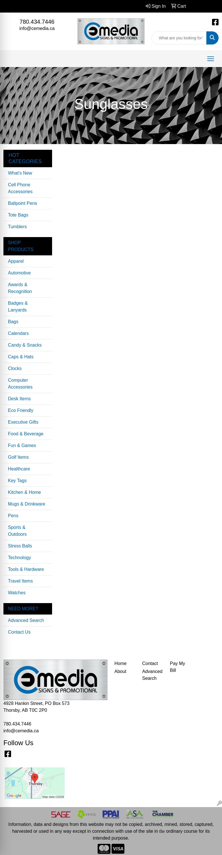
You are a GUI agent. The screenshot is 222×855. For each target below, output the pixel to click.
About (120, 671)
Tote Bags (18, 215)
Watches (17, 592)
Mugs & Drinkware (26, 504)
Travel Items (20, 581)
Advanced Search (26, 620)
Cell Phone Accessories (20, 188)
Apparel (16, 261)
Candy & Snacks (25, 345)
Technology (19, 557)
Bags (13, 321)
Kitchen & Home (24, 492)
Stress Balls (20, 545)
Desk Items (19, 398)
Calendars (18, 333)
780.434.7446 (37, 22)
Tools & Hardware (26, 569)
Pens (13, 515)
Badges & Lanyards (18, 306)
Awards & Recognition (20, 288)
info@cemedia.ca (37, 28)
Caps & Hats (21, 356)
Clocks (15, 368)
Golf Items (18, 457)
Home (120, 663)
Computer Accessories (20, 383)
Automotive (19, 272)
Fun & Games (22, 445)
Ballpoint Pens (22, 203)
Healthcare (19, 468)
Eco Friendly (20, 410)
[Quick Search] (179, 38)
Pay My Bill (177, 667)
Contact (150, 663)
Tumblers (17, 226)
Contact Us (19, 632)
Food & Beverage (26, 433)
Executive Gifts (23, 422)
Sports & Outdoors (17, 531)
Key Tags (17, 480)
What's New (20, 173)
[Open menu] (210, 58)
